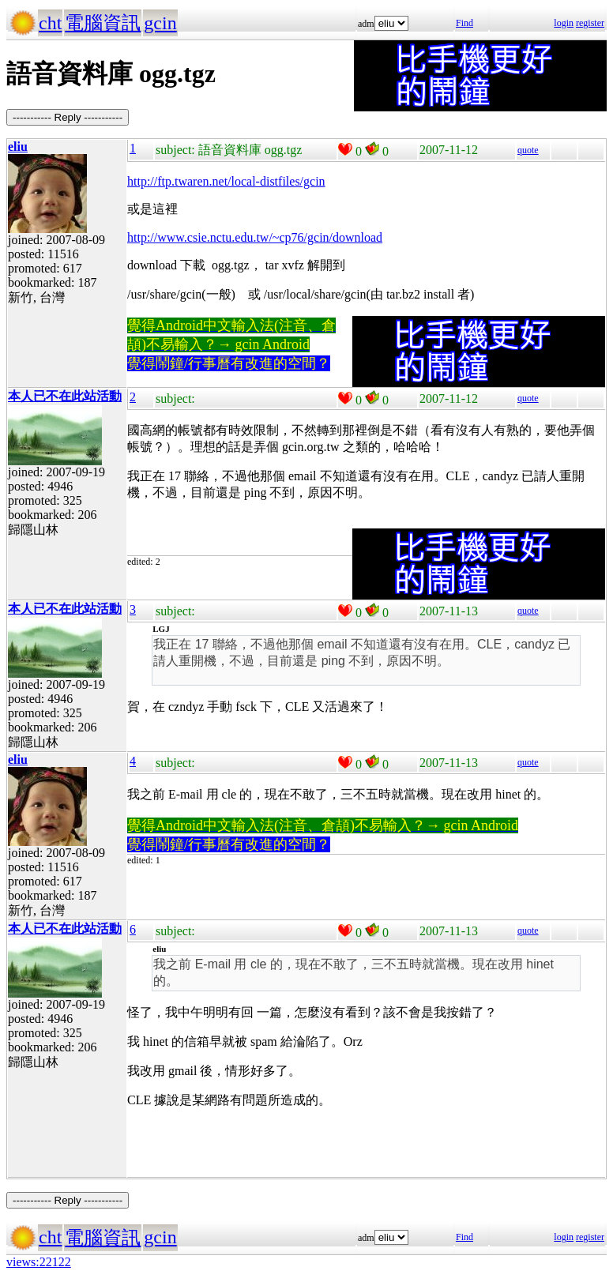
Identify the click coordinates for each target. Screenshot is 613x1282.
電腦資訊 (103, 23)
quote (528, 150)
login (564, 22)
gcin (160, 23)
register (590, 22)
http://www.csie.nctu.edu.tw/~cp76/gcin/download (254, 237)
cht (50, 23)
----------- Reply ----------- (67, 117)
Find (464, 22)
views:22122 (38, 1262)
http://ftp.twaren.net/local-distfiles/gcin (226, 181)
